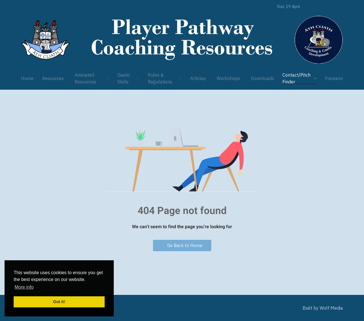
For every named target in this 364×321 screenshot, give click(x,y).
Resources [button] (53, 78)
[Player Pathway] (45, 39)
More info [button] (24, 287)
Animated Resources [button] (92, 78)
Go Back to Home (182, 245)
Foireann (334, 78)
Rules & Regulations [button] (165, 78)
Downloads (262, 78)
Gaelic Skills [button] (128, 78)
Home (27, 78)
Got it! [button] (59, 301)
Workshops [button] (228, 78)
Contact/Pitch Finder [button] (299, 78)
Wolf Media (331, 308)
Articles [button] (198, 78)
